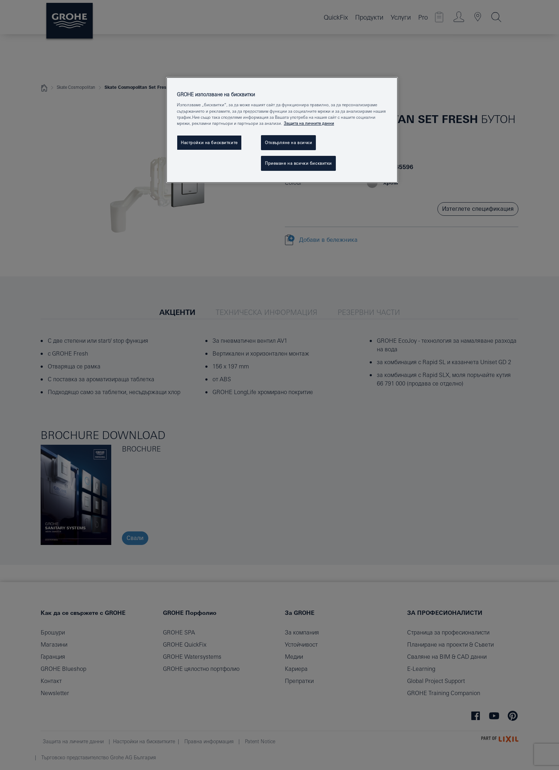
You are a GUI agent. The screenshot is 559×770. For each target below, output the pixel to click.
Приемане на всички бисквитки (298, 163)
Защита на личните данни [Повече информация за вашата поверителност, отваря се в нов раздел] (309, 123)
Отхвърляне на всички (288, 142)
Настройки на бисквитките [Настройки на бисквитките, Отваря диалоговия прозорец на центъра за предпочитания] (209, 142)
